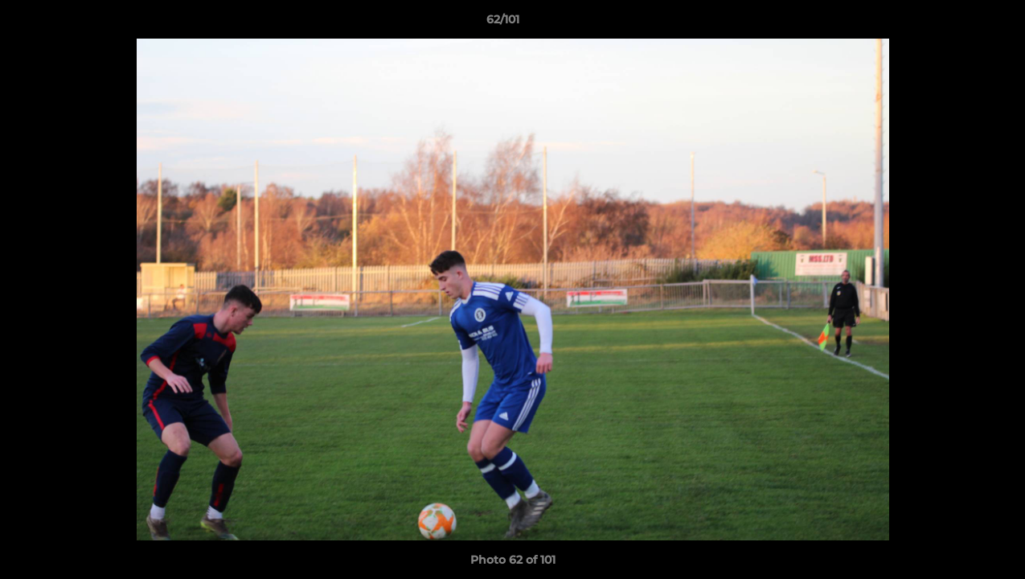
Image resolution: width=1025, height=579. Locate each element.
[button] (957, 23)
